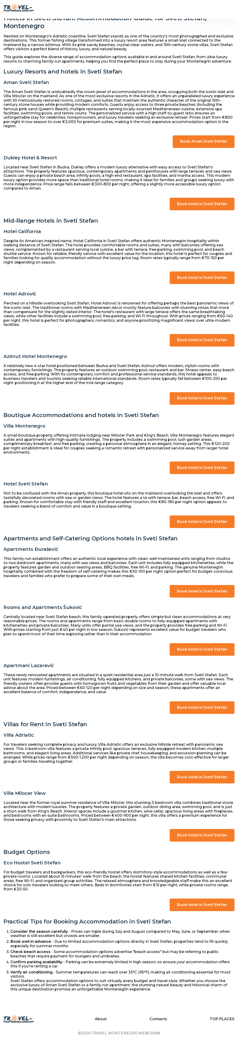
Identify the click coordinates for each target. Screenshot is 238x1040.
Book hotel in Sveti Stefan (202, 204)
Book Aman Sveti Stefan (203, 141)
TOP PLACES (222, 1019)
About (101, 1019)
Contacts (158, 1019)
